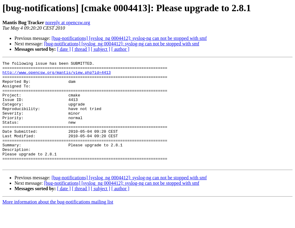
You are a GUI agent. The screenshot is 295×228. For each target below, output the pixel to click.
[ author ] (120, 49)
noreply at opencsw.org (67, 22)
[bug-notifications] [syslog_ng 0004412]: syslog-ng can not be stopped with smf (129, 38)
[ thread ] (81, 49)
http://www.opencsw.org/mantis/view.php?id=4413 (56, 75)
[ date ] (64, 49)
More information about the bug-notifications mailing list (57, 222)
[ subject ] (100, 49)
